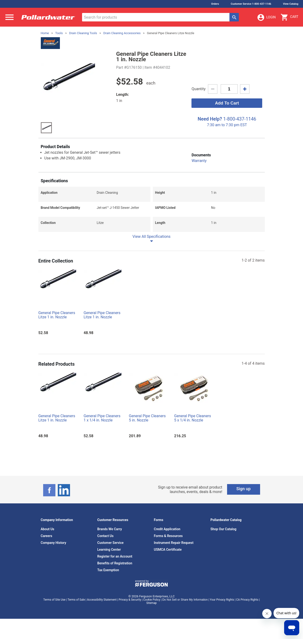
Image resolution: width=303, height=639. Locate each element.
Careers (46, 536)
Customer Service (110, 543)
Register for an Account (114, 556)
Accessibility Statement (101, 599)
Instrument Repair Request (174, 543)
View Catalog (290, 3)
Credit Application (167, 529)
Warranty (199, 160)
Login (266, 17)
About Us (47, 529)
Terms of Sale (76, 599)
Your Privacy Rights (222, 599)
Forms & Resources (168, 536)
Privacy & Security (130, 599)
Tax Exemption (108, 570)
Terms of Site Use (54, 599)
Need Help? (210, 119)
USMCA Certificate (168, 549)
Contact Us (105, 536)
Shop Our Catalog (224, 529)
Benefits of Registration (114, 563)
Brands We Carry (109, 529)
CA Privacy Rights (247, 599)
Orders (215, 3)
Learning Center (109, 549)
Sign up (243, 488)
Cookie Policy (151, 599)
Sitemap (151, 603)
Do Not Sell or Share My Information (185, 599)
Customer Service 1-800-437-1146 (251, 3)
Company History (53, 543)
